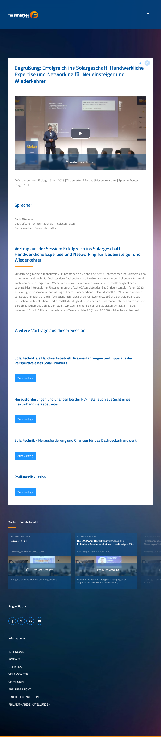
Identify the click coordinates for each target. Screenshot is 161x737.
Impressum (16, 651)
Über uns (15, 666)
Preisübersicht (19, 689)
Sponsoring (16, 682)
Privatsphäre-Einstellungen (29, 704)
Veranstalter (18, 674)
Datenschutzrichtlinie (24, 697)
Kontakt (14, 659)
